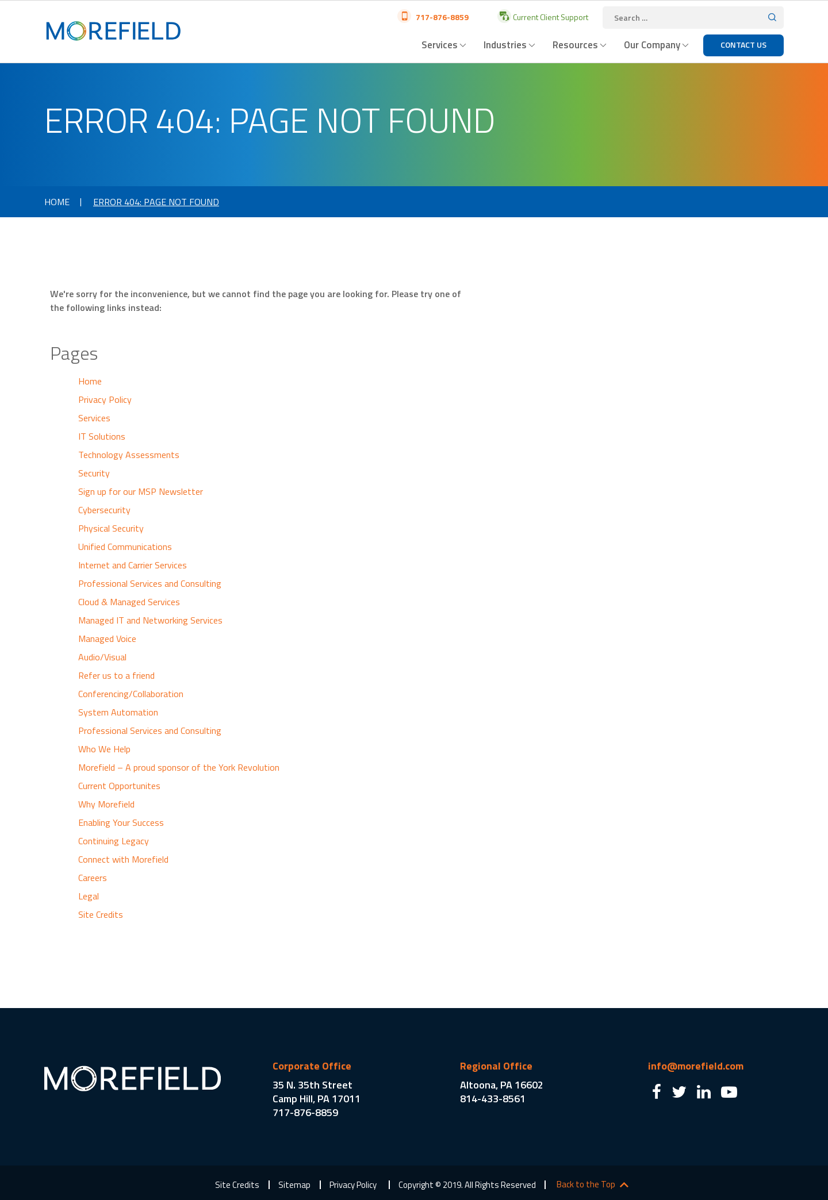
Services (439, 44)
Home (57, 202)
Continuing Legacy (113, 841)
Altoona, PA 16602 (501, 1085)
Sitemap (294, 1184)
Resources (575, 44)
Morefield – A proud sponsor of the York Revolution (178, 767)
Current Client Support (549, 17)
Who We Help (104, 749)
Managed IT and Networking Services (150, 620)
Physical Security (111, 528)
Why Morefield (106, 804)
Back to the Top (586, 1184)
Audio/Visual (102, 657)
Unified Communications (125, 546)
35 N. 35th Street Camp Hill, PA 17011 (317, 1091)
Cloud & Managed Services (129, 602)
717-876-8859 (441, 17)
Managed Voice (107, 638)
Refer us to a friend (116, 675)
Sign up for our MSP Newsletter (140, 491)
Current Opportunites (119, 786)
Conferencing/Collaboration (130, 694)
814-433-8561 (493, 1098)
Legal (88, 896)
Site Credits (100, 914)
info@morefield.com (695, 1066)
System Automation (118, 712)
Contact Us (743, 45)
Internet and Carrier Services (132, 565)
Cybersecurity (104, 510)
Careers (92, 877)
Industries (505, 44)
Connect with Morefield (123, 859)
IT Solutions (101, 436)
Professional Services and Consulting (149, 583)
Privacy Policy (105, 399)
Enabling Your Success (121, 822)
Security (94, 473)
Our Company (652, 44)
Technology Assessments (128, 454)
